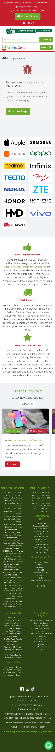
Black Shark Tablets (12, 620)
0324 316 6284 (18, 10)
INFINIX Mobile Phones (13, 527)
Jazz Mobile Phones (13, 532)
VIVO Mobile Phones (12, 593)
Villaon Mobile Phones (13, 591)
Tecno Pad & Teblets (13, 655)
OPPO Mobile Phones (12, 554)
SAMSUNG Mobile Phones (12, 572)
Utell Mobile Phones (13, 585)
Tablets (25, 266)
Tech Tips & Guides (12, 431)
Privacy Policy (15, 727)
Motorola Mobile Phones (12, 543)
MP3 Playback (40, 542)
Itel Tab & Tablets (13, 631)
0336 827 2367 (36, 10)
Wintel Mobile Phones (13, 596)
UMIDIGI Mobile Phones (12, 583)
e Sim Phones (40, 534)
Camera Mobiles (40, 528)
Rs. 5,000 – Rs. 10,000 (41, 506)
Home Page (17, 111)
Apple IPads (12, 618)
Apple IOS (41, 565)
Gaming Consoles (41, 625)
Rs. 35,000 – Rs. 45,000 (41, 495)
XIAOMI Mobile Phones (12, 604)
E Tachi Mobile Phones (13, 503)
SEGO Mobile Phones (12, 575)
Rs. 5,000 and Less (41, 508)
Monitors (41, 636)
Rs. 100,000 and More (13, 675)
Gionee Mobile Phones (12, 511)
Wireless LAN (41, 552)
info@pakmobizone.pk (27, 6)
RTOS (41, 583)
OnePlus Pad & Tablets (13, 639)
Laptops (41, 631)
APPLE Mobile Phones (12, 492)
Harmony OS (41, 575)
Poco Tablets (12, 644)
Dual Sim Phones (41, 531)
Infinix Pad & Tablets (13, 628)
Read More (12, 464)
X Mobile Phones (12, 599)
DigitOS (41, 570)
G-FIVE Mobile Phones (12, 508)
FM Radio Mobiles (41, 536)
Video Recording (41, 550)
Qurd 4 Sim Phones (41, 544)
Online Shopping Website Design (19, 731)
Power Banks (41, 639)
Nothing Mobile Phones (12, 548)
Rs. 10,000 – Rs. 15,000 (41, 503)
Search (46, 39)
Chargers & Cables (41, 623)
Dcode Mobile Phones (13, 498)
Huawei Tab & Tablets (12, 626)
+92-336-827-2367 (27, 705)
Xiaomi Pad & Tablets (12, 657)
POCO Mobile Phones (12, 559)
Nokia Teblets (12, 636)
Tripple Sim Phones (41, 547)
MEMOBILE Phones (12, 540)
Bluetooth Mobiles (41, 526)
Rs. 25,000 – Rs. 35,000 (41, 498)
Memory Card (40, 539)
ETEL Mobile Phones (12, 506)
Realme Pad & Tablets (12, 647)
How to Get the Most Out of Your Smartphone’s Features (25, 440)
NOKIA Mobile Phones (13, 546)
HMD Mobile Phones (12, 514)
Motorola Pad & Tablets (12, 634)
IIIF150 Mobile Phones (13, 524)
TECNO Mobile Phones (12, 580)
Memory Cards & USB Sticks (41, 633)
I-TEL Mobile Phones (13, 522)
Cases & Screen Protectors (41, 620)
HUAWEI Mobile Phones (12, 519)
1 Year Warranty (40, 523)
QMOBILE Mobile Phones (12, 561)
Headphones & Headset (40, 628)
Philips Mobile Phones (12, 556)
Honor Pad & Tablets (12, 623)
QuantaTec (47, 731)
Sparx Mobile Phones (12, 577)
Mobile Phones (12, 266)
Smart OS (41, 586)
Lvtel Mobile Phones (12, 535)
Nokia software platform (41, 581)
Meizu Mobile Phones (12, 538)
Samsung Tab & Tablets (13, 650)
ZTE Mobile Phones (12, 607)
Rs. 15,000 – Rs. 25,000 (41, 500)
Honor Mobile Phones (13, 516)
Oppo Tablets (12, 642)
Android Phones (41, 562)
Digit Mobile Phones (12, 500)
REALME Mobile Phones (12, 564)
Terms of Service (32, 727)
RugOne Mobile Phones (12, 569)
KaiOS (41, 578)
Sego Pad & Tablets (12, 652)
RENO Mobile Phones (12, 567)
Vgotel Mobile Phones (13, 588)
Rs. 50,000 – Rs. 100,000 (12, 672)
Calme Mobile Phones (12, 495)
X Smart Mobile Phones (12, 601)
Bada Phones (41, 567)
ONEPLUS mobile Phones (12, 551)
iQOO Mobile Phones (12, 530)
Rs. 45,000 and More (41, 492)
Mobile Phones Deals (40, 511)
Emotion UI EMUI (41, 573)
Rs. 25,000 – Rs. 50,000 (12, 670)
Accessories (40, 266)
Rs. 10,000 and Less (13, 667)
